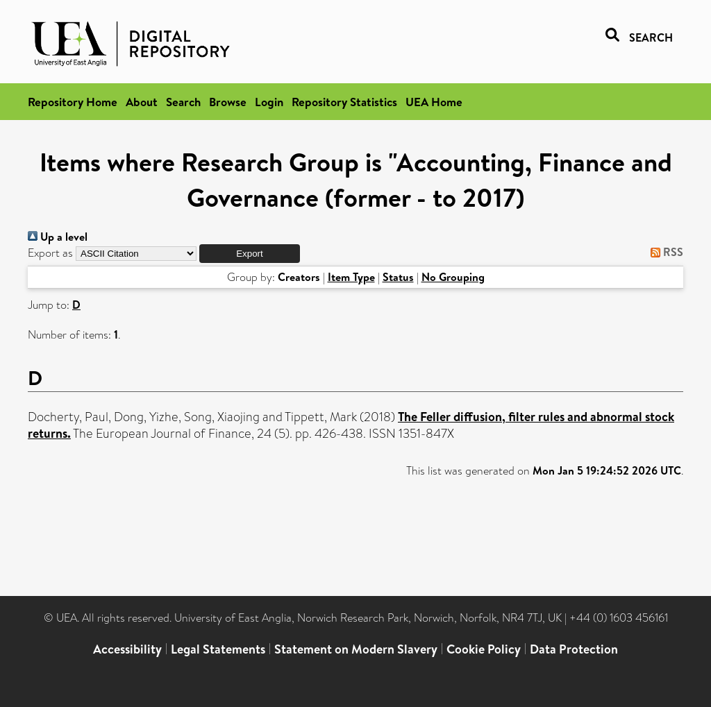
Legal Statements (218, 649)
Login (269, 102)
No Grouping (453, 276)
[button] (249, 253)
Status (398, 276)
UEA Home (433, 102)
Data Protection (574, 649)
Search (183, 102)
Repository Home (72, 102)
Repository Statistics (344, 102)
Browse (227, 102)
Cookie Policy (483, 649)
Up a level (57, 236)
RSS (664, 251)
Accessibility (127, 649)
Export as (50, 253)
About (142, 102)
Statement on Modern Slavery (355, 649)
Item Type (351, 276)
